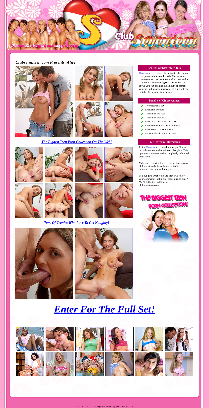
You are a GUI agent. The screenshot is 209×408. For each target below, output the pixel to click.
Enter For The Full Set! (104, 309)
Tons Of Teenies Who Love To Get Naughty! (76, 223)
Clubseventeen (146, 72)
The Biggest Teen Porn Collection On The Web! (76, 142)
